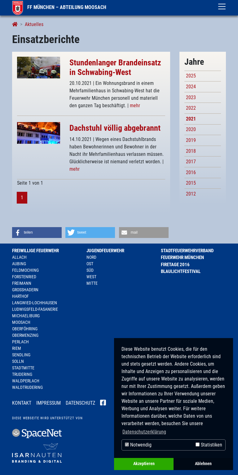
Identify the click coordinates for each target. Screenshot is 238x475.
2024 (191, 87)
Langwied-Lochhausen (34, 302)
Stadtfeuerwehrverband (187, 250)
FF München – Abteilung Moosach (59, 7)
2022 (191, 108)
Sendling (21, 354)
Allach (19, 257)
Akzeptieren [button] (144, 463)
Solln (18, 361)
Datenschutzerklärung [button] (144, 432)
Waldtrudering (27, 387)
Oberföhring (24, 328)
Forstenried (24, 276)
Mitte (92, 283)
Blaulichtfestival (181, 271)
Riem (16, 348)
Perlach (20, 341)
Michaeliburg (26, 315)
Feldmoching (25, 270)
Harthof (20, 296)
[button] (37, 232)
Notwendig (138, 445)
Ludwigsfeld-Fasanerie (35, 309)
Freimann (21, 283)
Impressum (48, 403)
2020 (191, 129)
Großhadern (25, 289)
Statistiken (209, 445)
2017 (191, 162)
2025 (191, 76)
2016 (191, 172)
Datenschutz (80, 403)
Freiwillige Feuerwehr (35, 250)
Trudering (22, 374)
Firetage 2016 (175, 264)
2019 (191, 140)
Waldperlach (25, 380)
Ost (89, 263)
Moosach (21, 322)
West (91, 276)
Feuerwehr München (182, 257)
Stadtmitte (23, 367)
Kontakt (21, 403)
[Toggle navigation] (222, 6)
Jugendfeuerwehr (105, 250)
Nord (91, 257)
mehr (135, 105)
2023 (191, 97)
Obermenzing (25, 335)
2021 (191, 119)
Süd (90, 270)
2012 (191, 194)
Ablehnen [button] (203, 463)
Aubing (19, 263)
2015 (191, 183)
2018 (191, 151)
